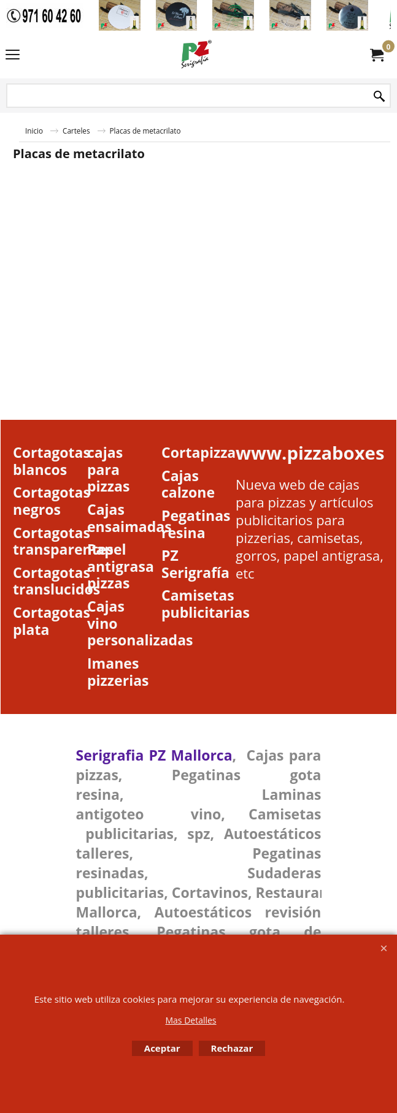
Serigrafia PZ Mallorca (154, 755)
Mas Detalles (190, 1020)
